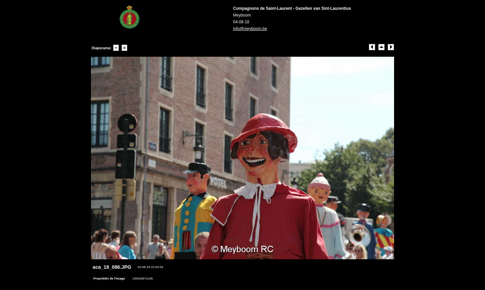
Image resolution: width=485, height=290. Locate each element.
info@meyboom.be (250, 28)
